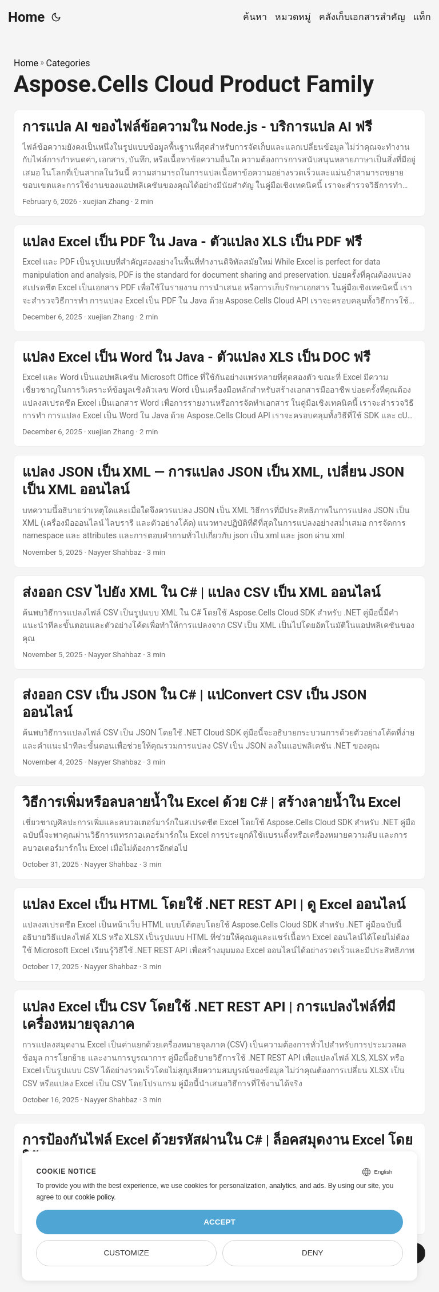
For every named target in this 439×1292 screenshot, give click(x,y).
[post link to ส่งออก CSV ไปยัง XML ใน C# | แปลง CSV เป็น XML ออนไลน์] (219, 622)
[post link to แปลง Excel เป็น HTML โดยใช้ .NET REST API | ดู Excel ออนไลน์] (219, 934)
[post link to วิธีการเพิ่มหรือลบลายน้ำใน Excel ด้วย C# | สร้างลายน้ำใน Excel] (219, 832)
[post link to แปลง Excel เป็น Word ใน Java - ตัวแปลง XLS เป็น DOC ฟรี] (219, 394)
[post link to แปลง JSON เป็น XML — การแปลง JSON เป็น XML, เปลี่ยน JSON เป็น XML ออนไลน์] (219, 510)
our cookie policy (88, 1197)
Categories (68, 63)
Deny (313, 1253)
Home (26, 17)
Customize (126, 1253)
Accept (219, 1222)
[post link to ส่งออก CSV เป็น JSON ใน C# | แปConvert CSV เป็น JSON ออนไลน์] (219, 727)
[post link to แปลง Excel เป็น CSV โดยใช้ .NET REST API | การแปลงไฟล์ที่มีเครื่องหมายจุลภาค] (219, 1052)
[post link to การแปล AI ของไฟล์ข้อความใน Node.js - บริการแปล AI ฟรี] (219, 163)
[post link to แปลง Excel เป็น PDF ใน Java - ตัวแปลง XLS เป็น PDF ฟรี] (219, 278)
